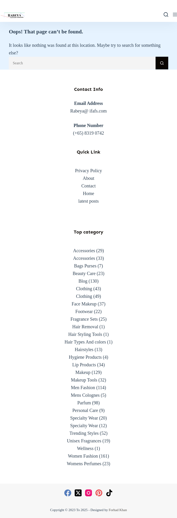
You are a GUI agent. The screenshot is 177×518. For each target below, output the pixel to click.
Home (88, 193)
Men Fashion (83, 387)
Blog (82, 281)
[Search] (166, 14)
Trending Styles (84, 433)
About (88, 178)
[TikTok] (109, 492)
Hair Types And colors (85, 341)
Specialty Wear (84, 417)
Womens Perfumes (84, 463)
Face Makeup (84, 303)
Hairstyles (84, 349)
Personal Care (85, 410)
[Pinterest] (98, 492)
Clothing (84, 288)
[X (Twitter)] (78, 492)
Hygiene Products (85, 357)
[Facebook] (67, 492)
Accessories (84, 250)
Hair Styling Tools (85, 334)
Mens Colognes (85, 395)
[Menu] (175, 14)
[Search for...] (82, 63)
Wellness (85, 448)
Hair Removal (85, 326)
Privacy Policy (88, 170)
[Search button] (162, 63)
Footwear (84, 311)
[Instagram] (88, 492)
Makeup (83, 372)
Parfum (84, 402)
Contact (88, 185)
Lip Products (84, 364)
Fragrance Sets (84, 319)
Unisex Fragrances (84, 440)
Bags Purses (85, 265)
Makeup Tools (84, 379)
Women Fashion (83, 456)
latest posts (88, 201)
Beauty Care (84, 273)
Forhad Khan (118, 510)
